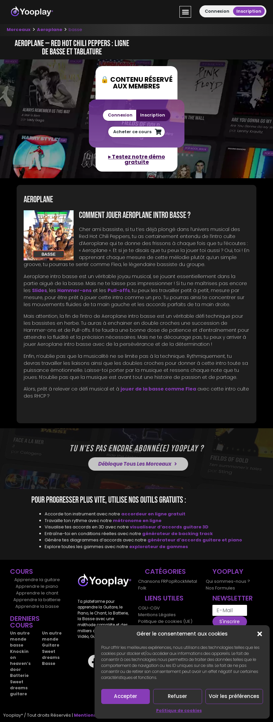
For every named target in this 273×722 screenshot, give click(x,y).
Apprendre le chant (37, 593)
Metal (191, 581)
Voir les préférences (234, 696)
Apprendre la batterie (37, 599)
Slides (39, 290)
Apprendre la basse (37, 606)
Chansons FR (152, 581)
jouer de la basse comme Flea (158, 389)
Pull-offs (119, 290)
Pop (170, 581)
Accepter (125, 696)
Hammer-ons (74, 290)
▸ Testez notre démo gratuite (136, 159)
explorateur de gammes (158, 546)
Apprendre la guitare (37, 579)
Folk (142, 588)
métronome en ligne (137, 520)
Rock (179, 581)
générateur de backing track (177, 533)
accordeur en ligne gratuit (153, 514)
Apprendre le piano (37, 586)
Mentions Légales (157, 615)
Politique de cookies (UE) (165, 621)
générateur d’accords (174, 540)
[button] (259, 634)
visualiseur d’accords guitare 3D (169, 527)
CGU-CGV (149, 608)
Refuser (177, 696)
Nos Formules (220, 588)
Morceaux (19, 29)
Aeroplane (49, 29)
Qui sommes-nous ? (228, 581)
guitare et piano (222, 540)
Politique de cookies (179, 710)
